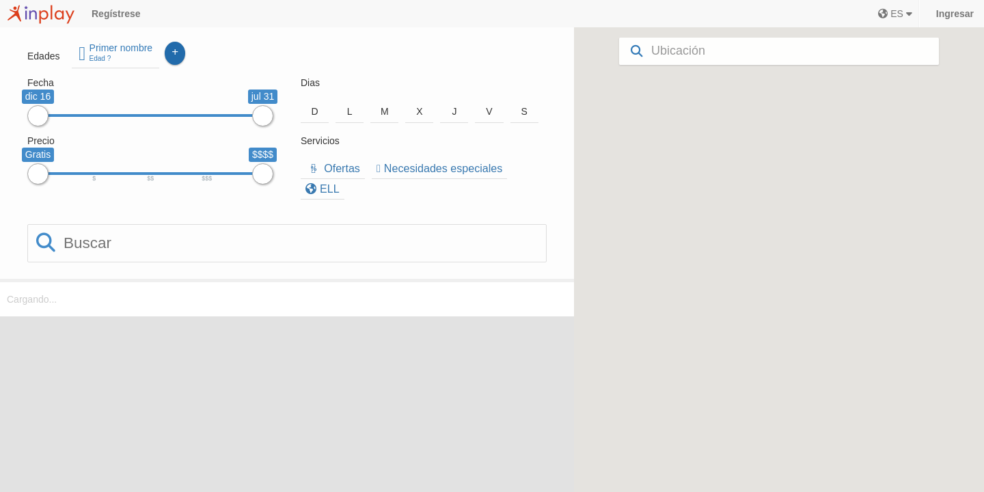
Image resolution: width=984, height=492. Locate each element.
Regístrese (116, 13)
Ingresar (955, 13)
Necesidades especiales (439, 168)
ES (895, 13)
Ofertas (332, 168)
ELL (322, 188)
